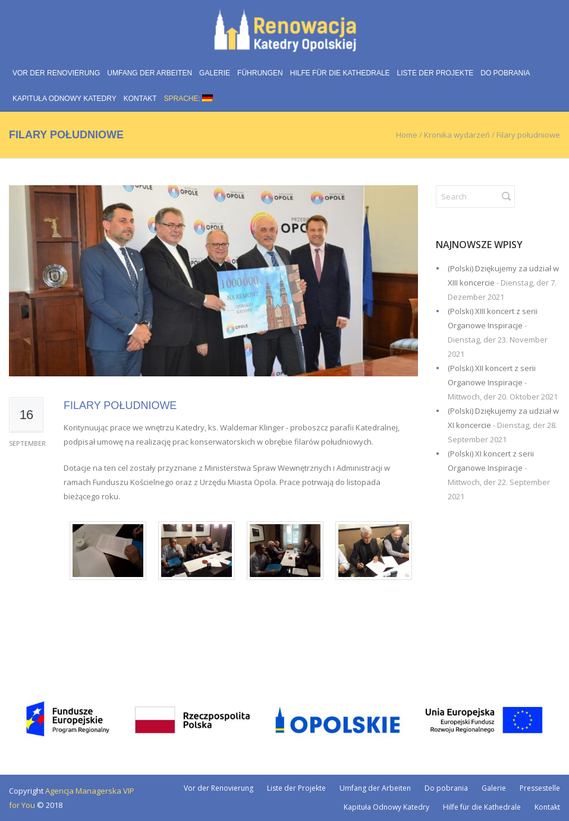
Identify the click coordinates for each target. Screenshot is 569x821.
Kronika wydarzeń (457, 134)
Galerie (214, 73)
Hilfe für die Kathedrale (340, 73)
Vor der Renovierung (56, 73)
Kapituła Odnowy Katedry (64, 98)
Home (406, 134)
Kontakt (140, 98)
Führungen (260, 73)
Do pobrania (505, 73)
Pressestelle (540, 788)
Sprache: (188, 98)
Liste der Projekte (435, 73)
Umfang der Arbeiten (149, 73)
